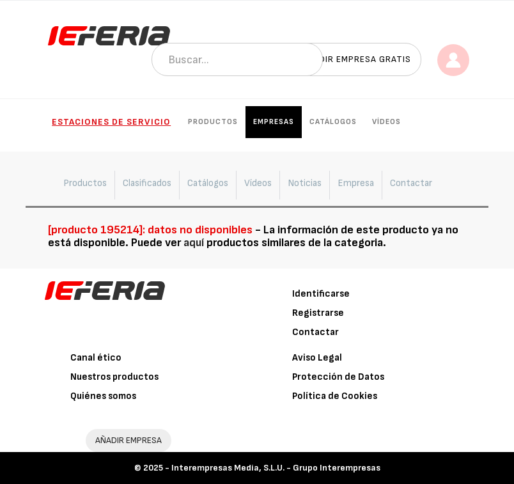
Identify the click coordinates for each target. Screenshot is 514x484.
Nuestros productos (114, 377)
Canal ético (95, 358)
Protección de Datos (338, 377)
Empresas (273, 122)
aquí (193, 242)
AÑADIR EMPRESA (128, 440)
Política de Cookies (334, 396)
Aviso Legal (317, 358)
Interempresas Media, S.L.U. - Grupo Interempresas (275, 467)
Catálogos (333, 122)
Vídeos (386, 122)
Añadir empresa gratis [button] (356, 59)
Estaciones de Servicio (111, 121)
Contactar (315, 332)
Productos (213, 122)
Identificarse (321, 294)
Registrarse (318, 313)
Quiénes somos (103, 396)
